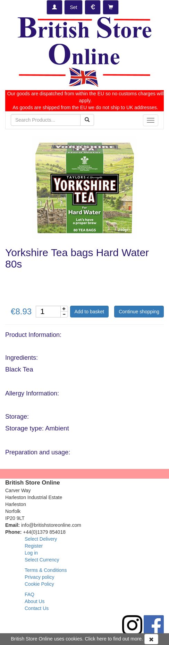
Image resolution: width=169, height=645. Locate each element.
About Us (35, 601)
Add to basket (89, 311)
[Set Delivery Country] (73, 7)
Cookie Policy (39, 584)
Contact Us (37, 608)
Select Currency (42, 560)
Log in (31, 553)
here (102, 639)
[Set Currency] (93, 7)
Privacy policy (39, 577)
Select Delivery (41, 539)
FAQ (29, 594)
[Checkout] (111, 7)
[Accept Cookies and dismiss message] (151, 639)
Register (34, 546)
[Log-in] (54, 7)
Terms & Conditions (46, 570)
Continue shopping (139, 311)
